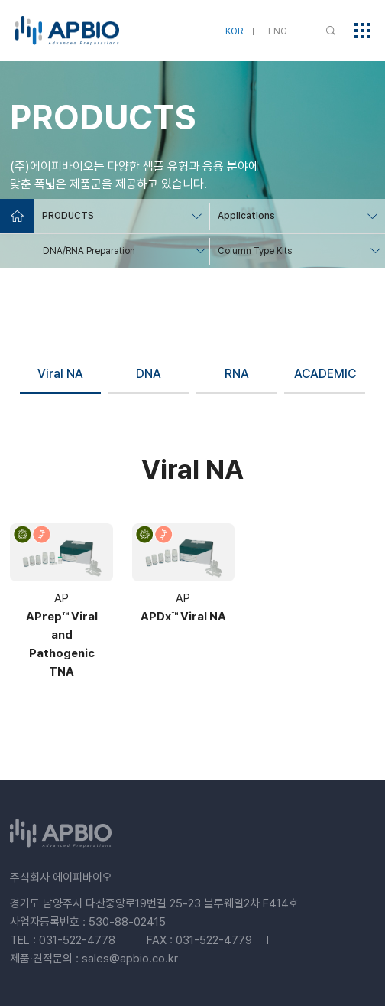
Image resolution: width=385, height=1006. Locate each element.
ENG (277, 31)
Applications (246, 215)
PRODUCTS (68, 215)
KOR (234, 31)
